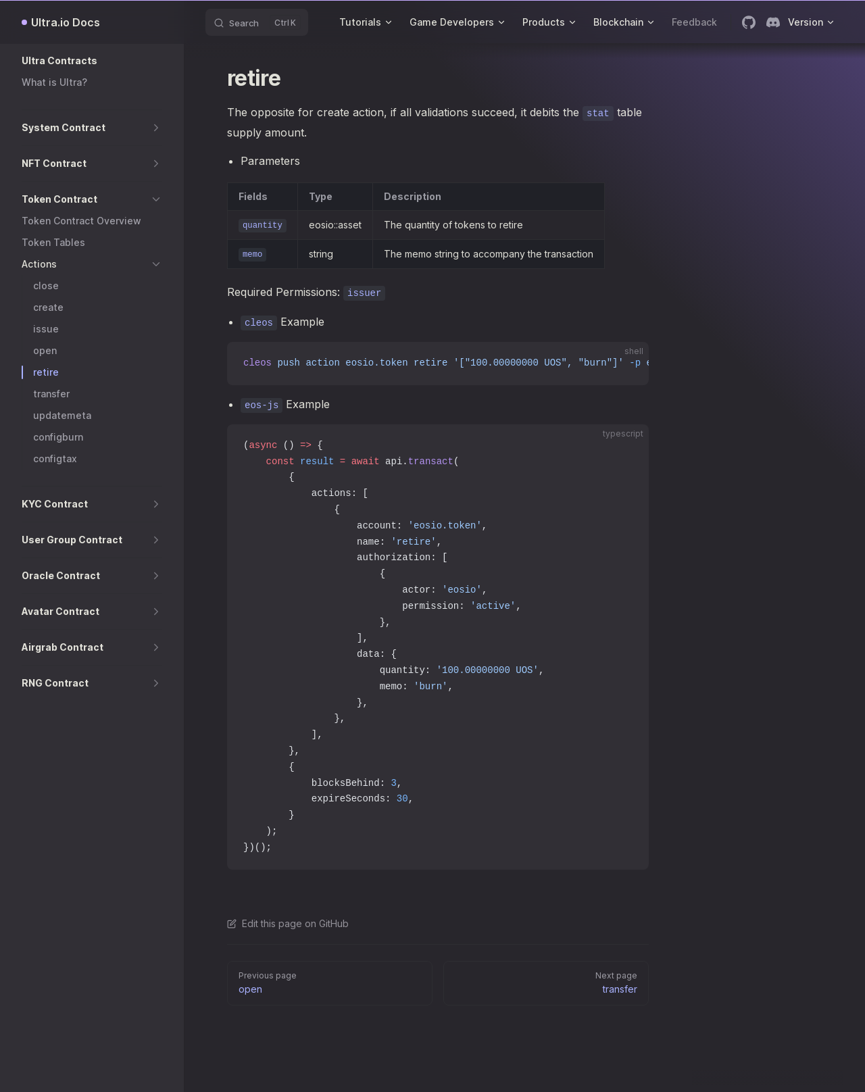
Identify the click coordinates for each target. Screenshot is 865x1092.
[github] (749, 22)
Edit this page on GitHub (288, 923)
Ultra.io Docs (65, 22)
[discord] (773, 22)
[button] (92, 61)
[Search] (256, 22)
